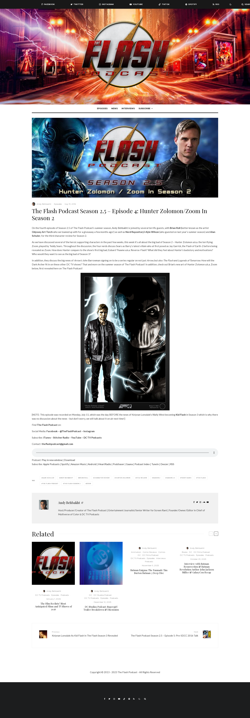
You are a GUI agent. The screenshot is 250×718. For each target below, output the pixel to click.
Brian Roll (175, 227)
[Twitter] (77, 4)
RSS (172, 464)
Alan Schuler (48, 478)
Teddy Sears (186, 478)
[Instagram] (106, 4)
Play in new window (52, 460)
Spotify (65, 464)
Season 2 (156, 478)
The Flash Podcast (50, 483)
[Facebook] (48, 4)
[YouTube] (136, 4)
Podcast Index (142, 464)
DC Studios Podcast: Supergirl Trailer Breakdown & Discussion (101, 608)
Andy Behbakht (44, 204)
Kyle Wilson (152, 231)
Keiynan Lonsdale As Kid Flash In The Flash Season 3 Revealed (87, 633)
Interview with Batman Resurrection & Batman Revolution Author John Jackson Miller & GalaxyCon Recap (197, 568)
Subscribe (144, 108)
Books (184, 552)
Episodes (102, 108)
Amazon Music (78, 464)
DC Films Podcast (150, 555)
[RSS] (216, 4)
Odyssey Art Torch (42, 231)
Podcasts (65, 595)
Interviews (128, 108)
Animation (136, 552)
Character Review (102, 478)
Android (92, 464)
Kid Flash (181, 414)
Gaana (129, 464)
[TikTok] (164, 4)
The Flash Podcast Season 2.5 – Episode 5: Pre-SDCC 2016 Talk (162, 633)
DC (90, 595)
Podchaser (118, 464)
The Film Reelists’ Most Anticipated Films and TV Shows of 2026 (53, 606)
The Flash (201, 478)
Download (69, 460)
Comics (161, 552)
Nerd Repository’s (135, 231)
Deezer (164, 464)
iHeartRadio (104, 464)
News (114, 108)
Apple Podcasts (51, 464)
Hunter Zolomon (123, 478)
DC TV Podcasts (42, 595)
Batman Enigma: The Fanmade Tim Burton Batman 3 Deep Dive (148, 571)
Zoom (88, 483)
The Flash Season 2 (72, 483)
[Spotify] (191, 4)
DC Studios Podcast (103, 595)
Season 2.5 (170, 478)
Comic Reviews (150, 552)
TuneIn (155, 464)
